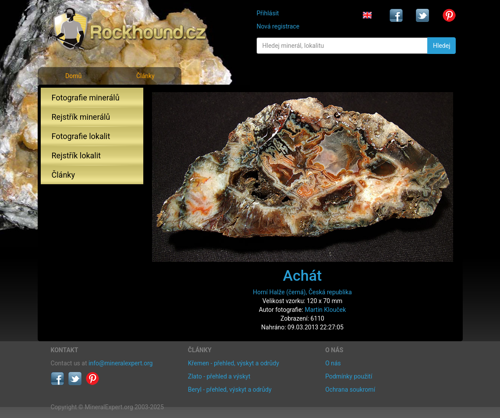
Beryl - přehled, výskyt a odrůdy (230, 389)
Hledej (441, 45)
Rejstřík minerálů (81, 116)
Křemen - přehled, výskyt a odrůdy (233, 363)
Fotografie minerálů (86, 97)
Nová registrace (277, 26)
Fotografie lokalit (81, 136)
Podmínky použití (348, 376)
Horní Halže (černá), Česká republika (302, 292)
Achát (302, 275)
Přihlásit (267, 13)
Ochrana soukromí (350, 389)
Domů (73, 75)
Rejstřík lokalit (76, 155)
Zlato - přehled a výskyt (219, 376)
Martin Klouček (325, 309)
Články (145, 75)
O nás (333, 363)
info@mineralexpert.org (120, 363)
